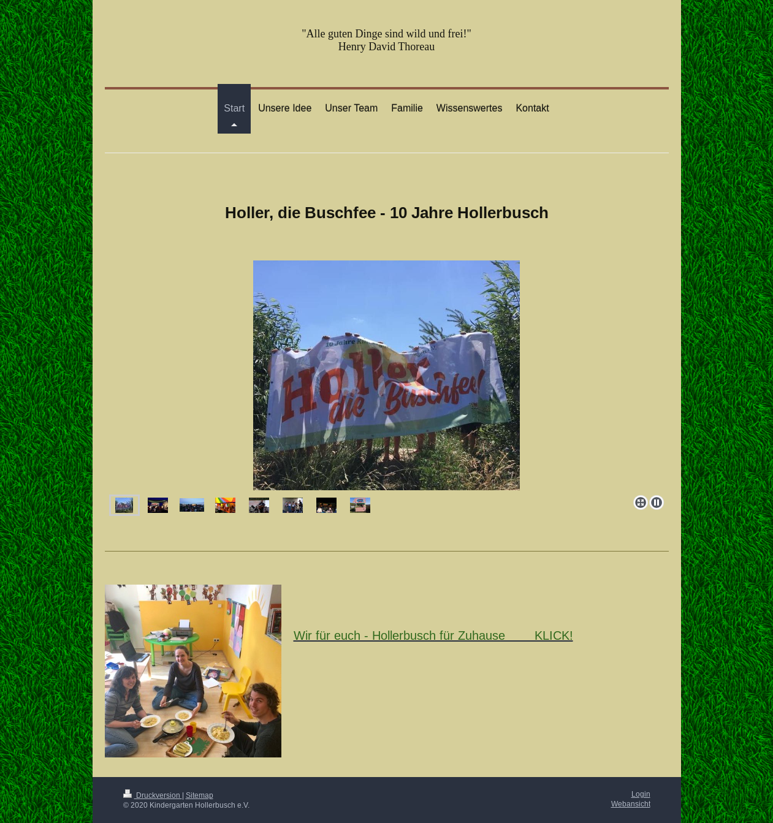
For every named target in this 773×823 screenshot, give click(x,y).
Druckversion (152, 795)
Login (640, 793)
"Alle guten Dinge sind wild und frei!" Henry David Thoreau (386, 40)
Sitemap (199, 795)
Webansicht (630, 803)
